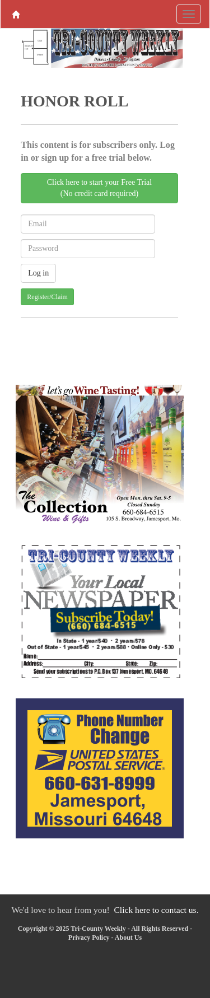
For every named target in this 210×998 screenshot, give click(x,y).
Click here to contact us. (156, 910)
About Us (128, 937)
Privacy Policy (89, 937)
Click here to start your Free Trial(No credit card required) (99, 188)
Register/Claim (47, 297)
